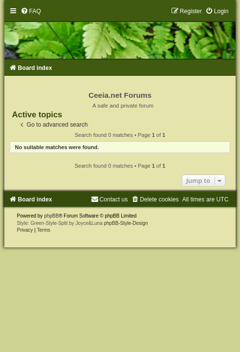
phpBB (51, 216)
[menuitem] (31, 11)
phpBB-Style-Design (126, 223)
